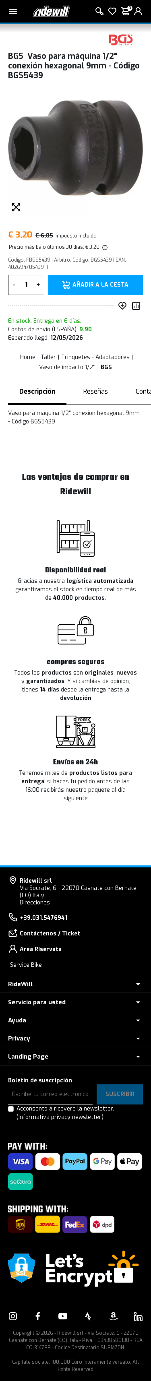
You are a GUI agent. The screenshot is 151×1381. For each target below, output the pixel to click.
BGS (106, 367)
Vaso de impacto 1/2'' (67, 367)
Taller (48, 357)
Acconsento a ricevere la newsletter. (65, 1113)
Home (27, 357)
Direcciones (35, 902)
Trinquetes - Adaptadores (95, 357)
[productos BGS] (121, 39)
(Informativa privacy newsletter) (60, 1117)
